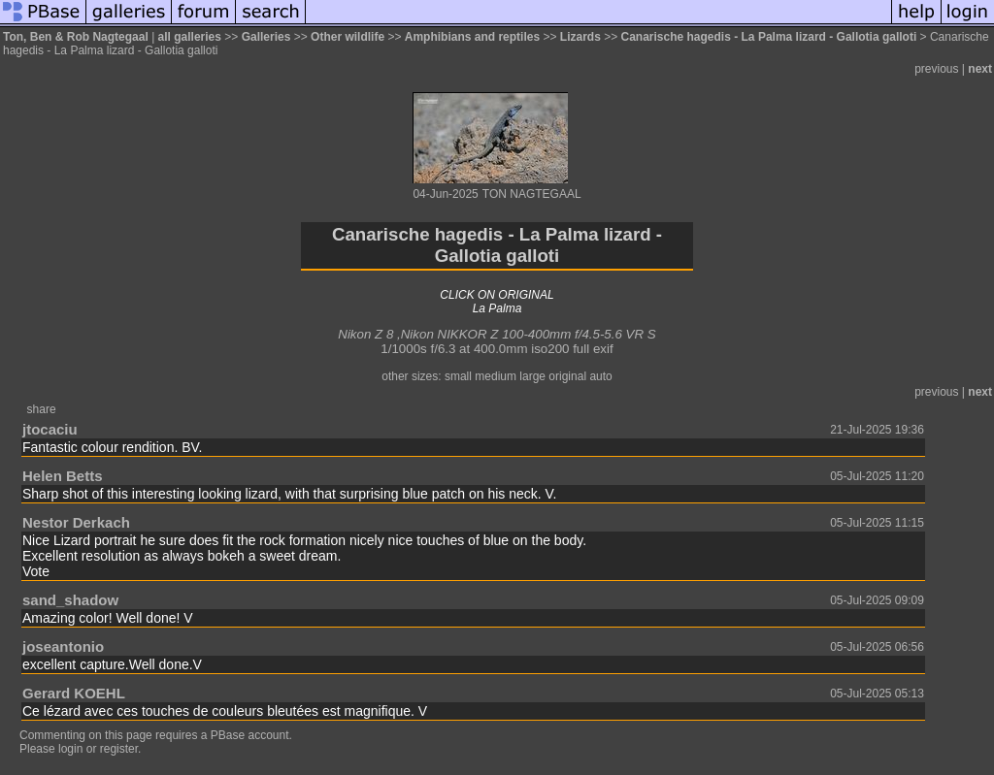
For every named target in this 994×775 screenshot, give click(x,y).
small (458, 376)
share (41, 409)
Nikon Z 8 (365, 334)
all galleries (189, 37)
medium (495, 376)
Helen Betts (62, 476)
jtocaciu (50, 429)
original (567, 376)
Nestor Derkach (76, 522)
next (980, 69)
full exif (593, 348)
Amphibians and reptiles (472, 37)
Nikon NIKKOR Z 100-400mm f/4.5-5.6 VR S (528, 334)
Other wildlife (347, 37)
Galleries (266, 37)
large (532, 376)
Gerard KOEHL (73, 693)
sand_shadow (70, 600)
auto (600, 376)
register (119, 749)
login (70, 749)
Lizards (580, 37)
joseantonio (63, 646)
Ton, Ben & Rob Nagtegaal (76, 37)
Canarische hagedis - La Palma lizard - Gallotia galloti (769, 37)
